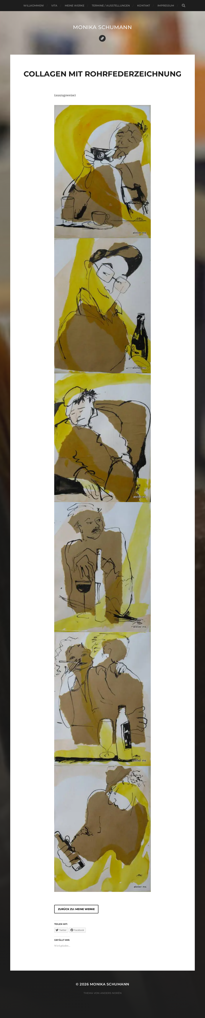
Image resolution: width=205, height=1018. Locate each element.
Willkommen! (33, 5)
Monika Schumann (102, 27)
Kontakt (143, 5)
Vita (54, 5)
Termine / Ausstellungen (111, 5)
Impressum (165, 5)
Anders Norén (111, 993)
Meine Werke (74, 5)
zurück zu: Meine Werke (76, 909)
